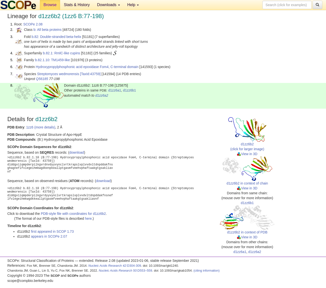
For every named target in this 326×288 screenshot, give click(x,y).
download (76, 152)
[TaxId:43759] (90, 74)
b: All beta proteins (47, 30)
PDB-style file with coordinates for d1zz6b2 (73, 214)
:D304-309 (114, 265)
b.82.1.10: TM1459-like (52, 60)
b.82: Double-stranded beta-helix (56, 37)
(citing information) (207, 270)
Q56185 (42, 79)
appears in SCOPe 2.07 (49, 236)
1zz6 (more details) (40, 127)
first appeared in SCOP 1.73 (52, 231)
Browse (49, 5)
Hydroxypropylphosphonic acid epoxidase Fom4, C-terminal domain (87, 67)
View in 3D (247, 154)
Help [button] (133, 5)
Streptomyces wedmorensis (58, 74)
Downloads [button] (108, 5)
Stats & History (77, 5)
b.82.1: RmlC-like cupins (61, 53)
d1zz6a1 (114, 90)
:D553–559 (125, 270)
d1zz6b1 (129, 90)
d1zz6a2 (101, 95)
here (88, 218)
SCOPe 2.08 (33, 24)
